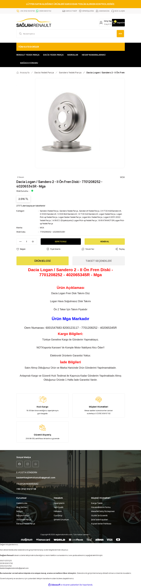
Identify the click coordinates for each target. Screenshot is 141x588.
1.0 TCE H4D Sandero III (89, 214)
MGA (42, 228)
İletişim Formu (22, 516)
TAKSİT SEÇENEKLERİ (99, 261)
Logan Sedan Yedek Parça (70, 217)
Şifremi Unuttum (61, 520)
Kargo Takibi (97, 504)
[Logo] (33, 23)
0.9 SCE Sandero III (48, 214)
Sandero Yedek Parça (49, 211)
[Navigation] (70, 47)
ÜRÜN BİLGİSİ (42, 261)
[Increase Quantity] (34, 242)
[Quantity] (26, 242)
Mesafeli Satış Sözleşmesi (103, 512)
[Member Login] (94, 23)
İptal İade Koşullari (99, 520)
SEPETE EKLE (61, 242)
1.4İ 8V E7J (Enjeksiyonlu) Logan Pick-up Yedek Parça (75, 221)
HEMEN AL (104, 242)
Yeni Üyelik (58, 508)
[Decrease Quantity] (19, 242)
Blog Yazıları (21, 508)
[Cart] (114, 23)
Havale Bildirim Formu (101, 508)
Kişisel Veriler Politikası (101, 524)
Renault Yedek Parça (25, 524)
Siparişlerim (59, 504)
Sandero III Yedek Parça (90, 211)
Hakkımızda (21, 504)
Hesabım (58, 512)
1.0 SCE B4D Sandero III (68, 214)
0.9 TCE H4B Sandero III (112, 211)
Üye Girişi (58, 516)
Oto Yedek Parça (23, 520)
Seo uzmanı (95, 535)
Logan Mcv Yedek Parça (94, 217)
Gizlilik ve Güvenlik (99, 516)
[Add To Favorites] (21, 249)
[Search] (70, 34)
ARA (120, 34)
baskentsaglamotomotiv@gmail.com (14, 569)
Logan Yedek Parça (109, 214)
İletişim (19, 512)
